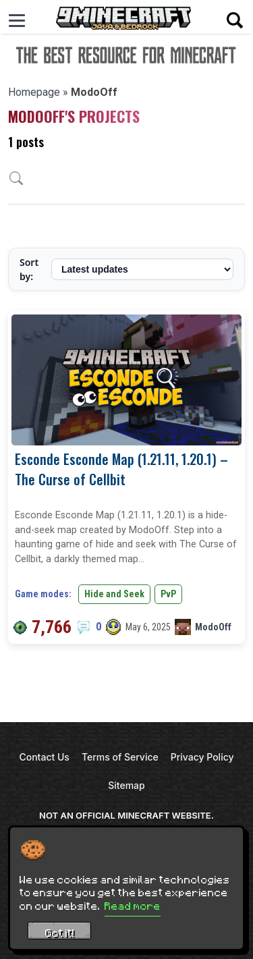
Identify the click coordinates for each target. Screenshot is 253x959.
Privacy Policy (202, 757)
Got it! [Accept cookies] (59, 933)
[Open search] (234, 20)
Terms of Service (120, 757)
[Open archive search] (16, 178)
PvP (168, 593)
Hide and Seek (114, 593)
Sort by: (29, 269)
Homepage (34, 92)
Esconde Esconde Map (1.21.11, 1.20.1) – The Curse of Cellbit (121, 469)
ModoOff (213, 627)
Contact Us (44, 757)
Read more (133, 906)
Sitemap (126, 785)
